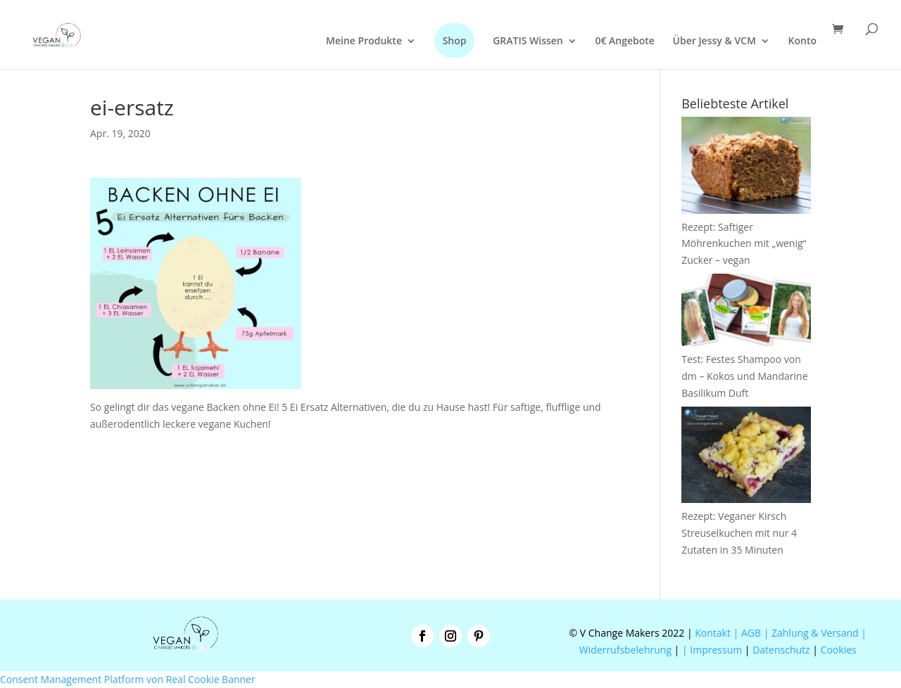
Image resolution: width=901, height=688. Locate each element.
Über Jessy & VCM (714, 41)
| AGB (747, 632)
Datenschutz (780, 649)
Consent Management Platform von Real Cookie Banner (128, 679)
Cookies (839, 649)
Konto (802, 41)
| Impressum (712, 649)
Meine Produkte (364, 41)
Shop (455, 40)
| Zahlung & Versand (813, 632)
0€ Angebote (625, 41)
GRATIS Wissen (528, 41)
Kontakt (712, 632)
